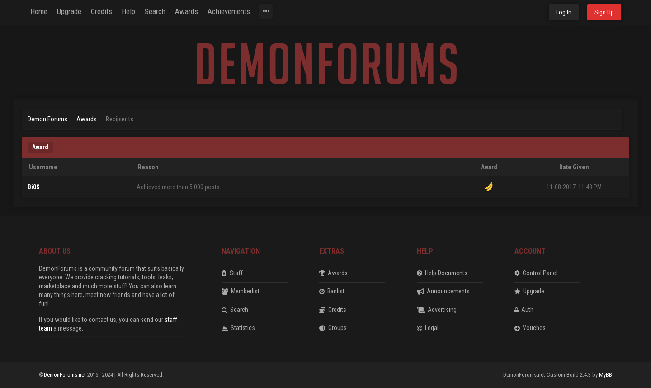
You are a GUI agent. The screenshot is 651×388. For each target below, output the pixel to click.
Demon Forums (47, 119)
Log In (563, 12)
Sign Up (604, 12)
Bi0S (34, 187)
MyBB (605, 374)
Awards (86, 119)
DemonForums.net (65, 374)
